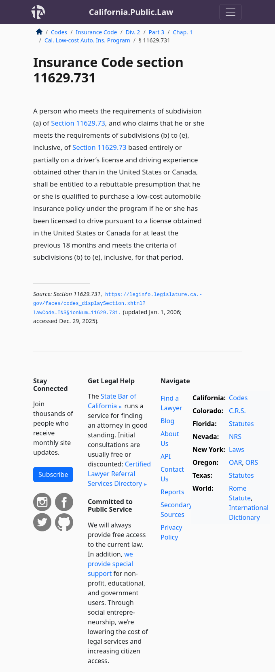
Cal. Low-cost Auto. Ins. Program (87, 40)
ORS (251, 462)
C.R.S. (237, 410)
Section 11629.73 (78, 123)
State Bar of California (112, 401)
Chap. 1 (183, 32)
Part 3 (157, 32)
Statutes (241, 423)
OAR (235, 462)
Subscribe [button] (53, 474)
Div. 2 (133, 32)
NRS (235, 436)
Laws (236, 449)
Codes (59, 32)
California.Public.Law (131, 11)
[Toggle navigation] (230, 12)
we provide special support (110, 564)
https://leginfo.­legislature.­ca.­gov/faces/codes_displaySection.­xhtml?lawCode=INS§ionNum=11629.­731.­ (117, 304)
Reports (172, 491)
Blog (167, 420)
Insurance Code (96, 32)
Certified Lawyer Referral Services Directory (119, 474)
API (166, 456)
